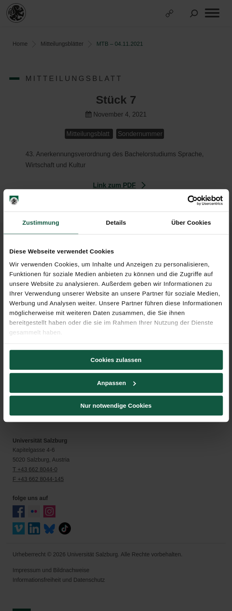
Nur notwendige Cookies (116, 405)
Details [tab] (116, 222)
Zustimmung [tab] (40, 222)
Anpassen (116, 382)
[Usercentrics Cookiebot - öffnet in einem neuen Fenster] (187, 200)
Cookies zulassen (116, 359)
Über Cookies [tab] (191, 222)
